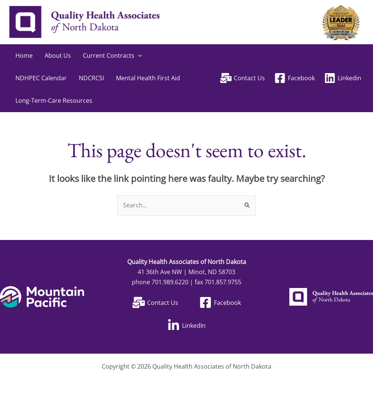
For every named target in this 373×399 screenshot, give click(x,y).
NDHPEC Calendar (41, 78)
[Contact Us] (243, 78)
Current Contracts (112, 55)
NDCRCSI (91, 78)
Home (24, 55)
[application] (138, 55)
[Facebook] (294, 78)
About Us (58, 55)
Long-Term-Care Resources (53, 100)
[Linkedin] (343, 78)
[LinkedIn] (186, 325)
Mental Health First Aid (148, 78)
